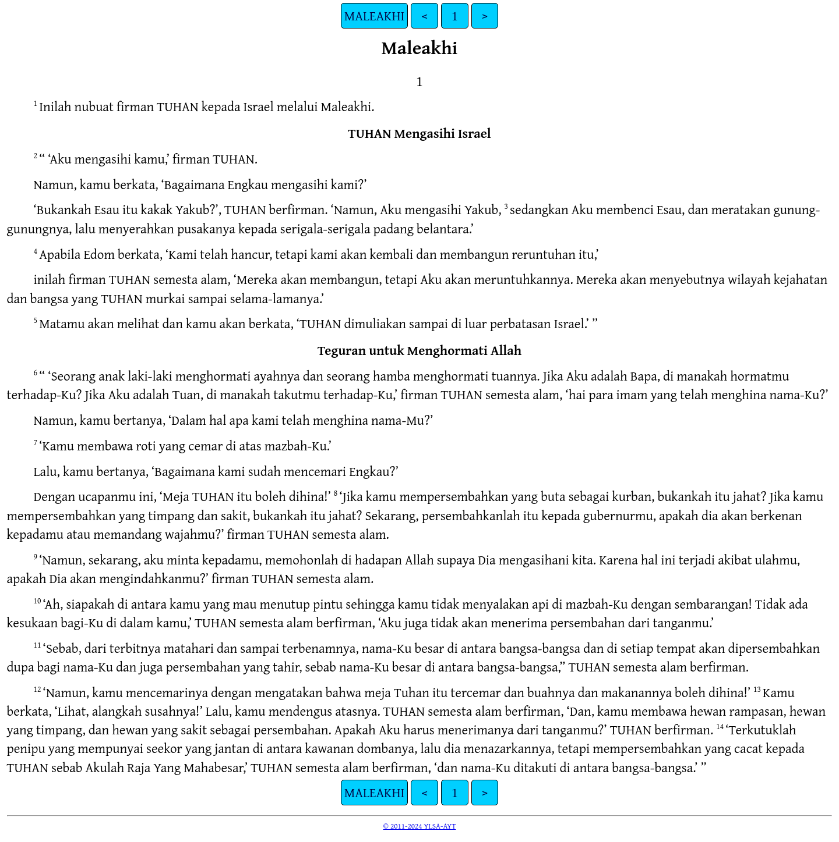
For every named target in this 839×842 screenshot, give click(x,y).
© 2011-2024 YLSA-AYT (419, 826)
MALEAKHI (374, 15)
